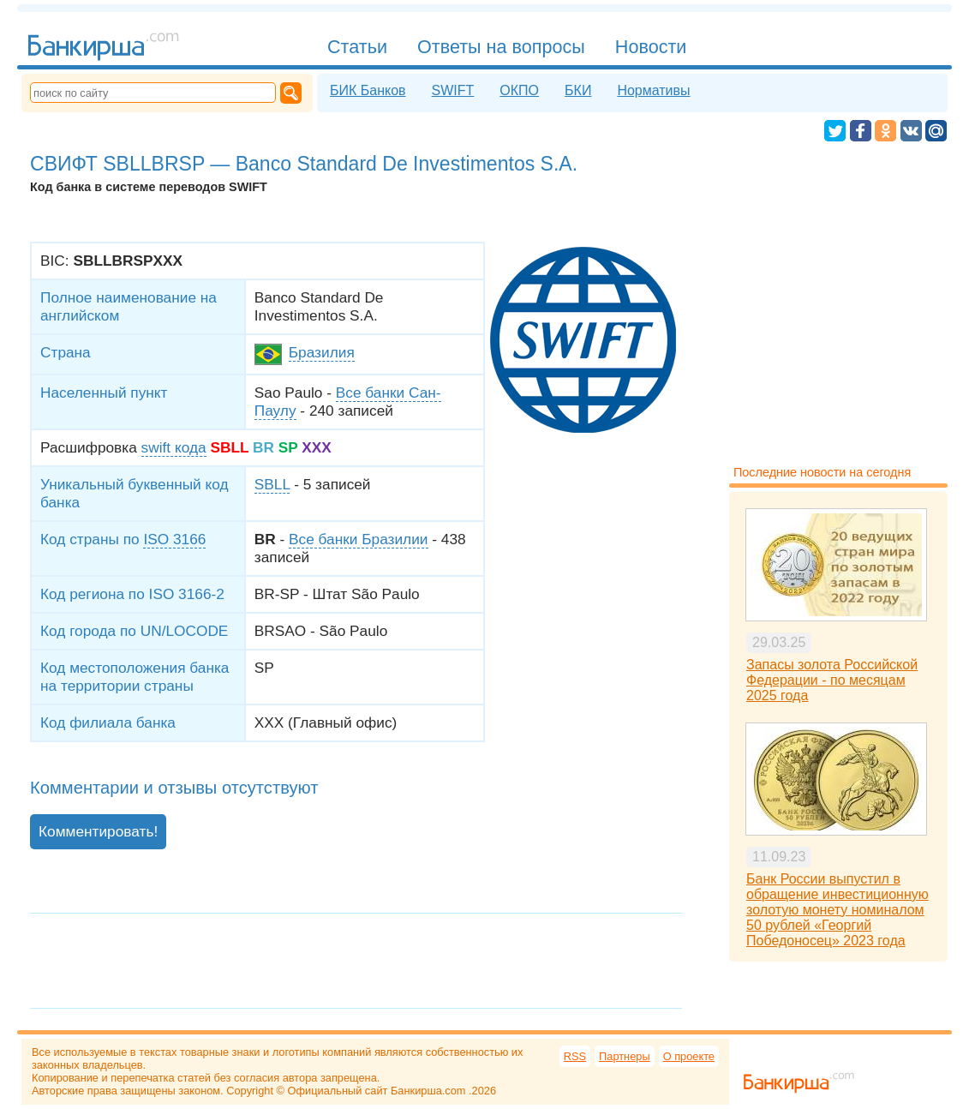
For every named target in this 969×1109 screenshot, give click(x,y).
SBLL (272, 484)
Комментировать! (98, 831)
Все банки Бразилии (358, 539)
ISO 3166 (174, 539)
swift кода (173, 447)
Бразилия (322, 352)
